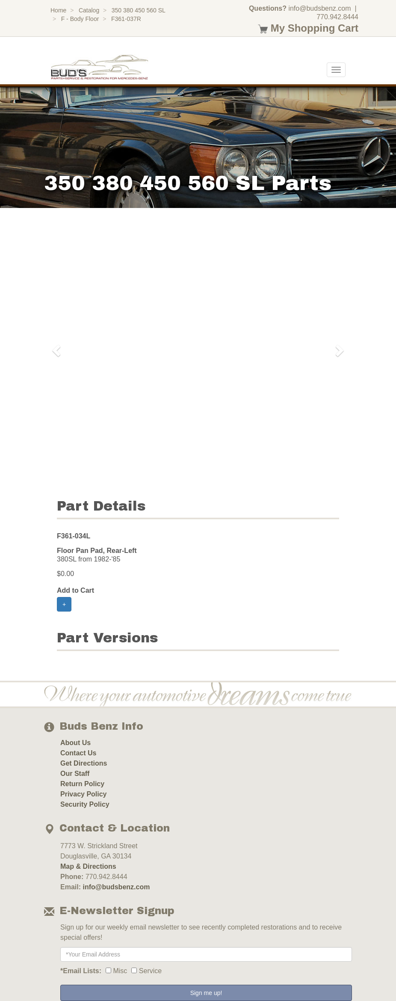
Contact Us (78, 753)
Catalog (89, 10)
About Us (75, 742)
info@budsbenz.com (319, 8)
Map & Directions (88, 866)
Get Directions (83, 763)
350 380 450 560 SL (138, 10)
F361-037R (126, 18)
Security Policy (84, 804)
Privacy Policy (83, 794)
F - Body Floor (80, 18)
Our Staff (74, 773)
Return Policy (82, 783)
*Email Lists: (80, 970)
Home (58, 10)
